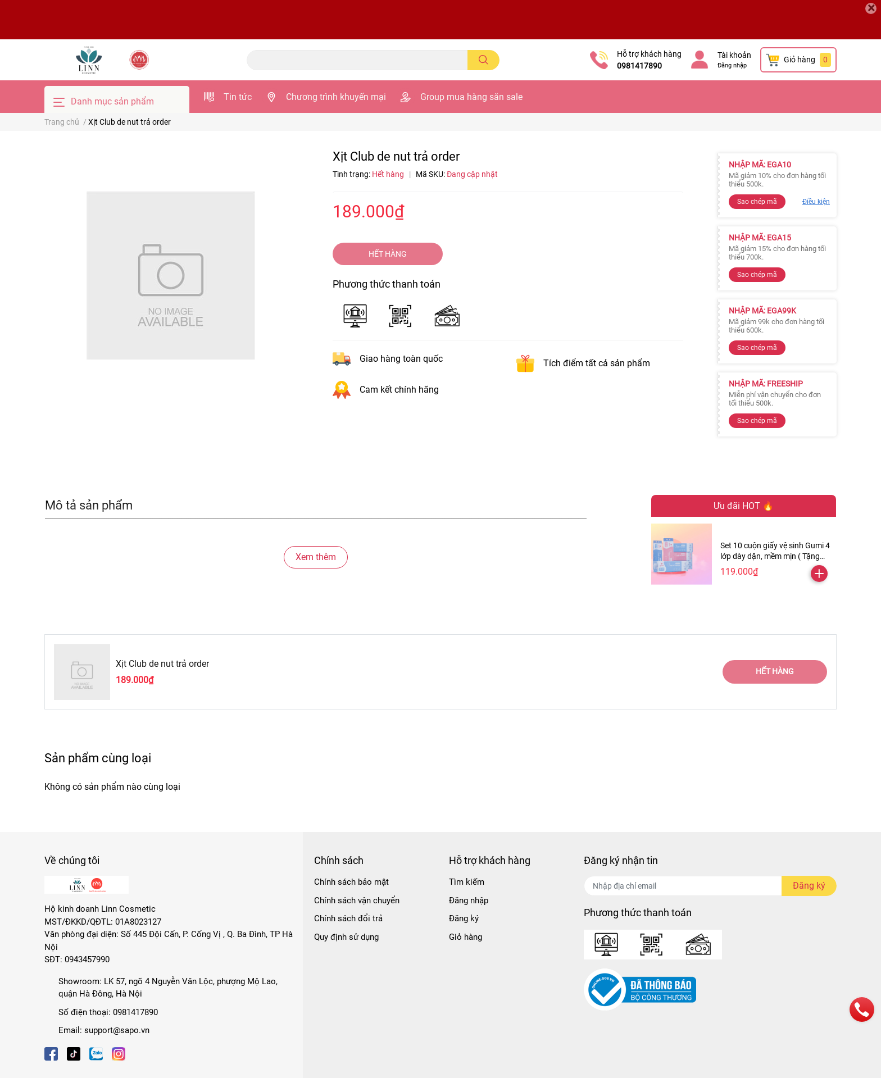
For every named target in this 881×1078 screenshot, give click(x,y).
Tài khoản (734, 55)
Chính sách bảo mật (351, 882)
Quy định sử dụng (346, 937)
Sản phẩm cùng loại (97, 757)
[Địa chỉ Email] (710, 886)
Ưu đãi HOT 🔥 (744, 506)
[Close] (871, 8)
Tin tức (238, 97)
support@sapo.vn (116, 1030)
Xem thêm (316, 557)
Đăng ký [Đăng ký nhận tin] (809, 885)
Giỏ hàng (465, 937)
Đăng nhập (732, 65)
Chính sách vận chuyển (356, 900)
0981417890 (639, 65)
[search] (483, 60)
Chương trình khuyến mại (336, 97)
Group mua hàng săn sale (471, 97)
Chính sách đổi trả (348, 918)
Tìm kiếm (466, 882)
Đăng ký (464, 918)
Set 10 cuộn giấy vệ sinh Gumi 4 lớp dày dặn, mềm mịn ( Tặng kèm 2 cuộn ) (775, 556)
